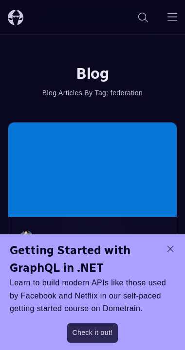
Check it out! (92, 332)
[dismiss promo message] (170, 249)
